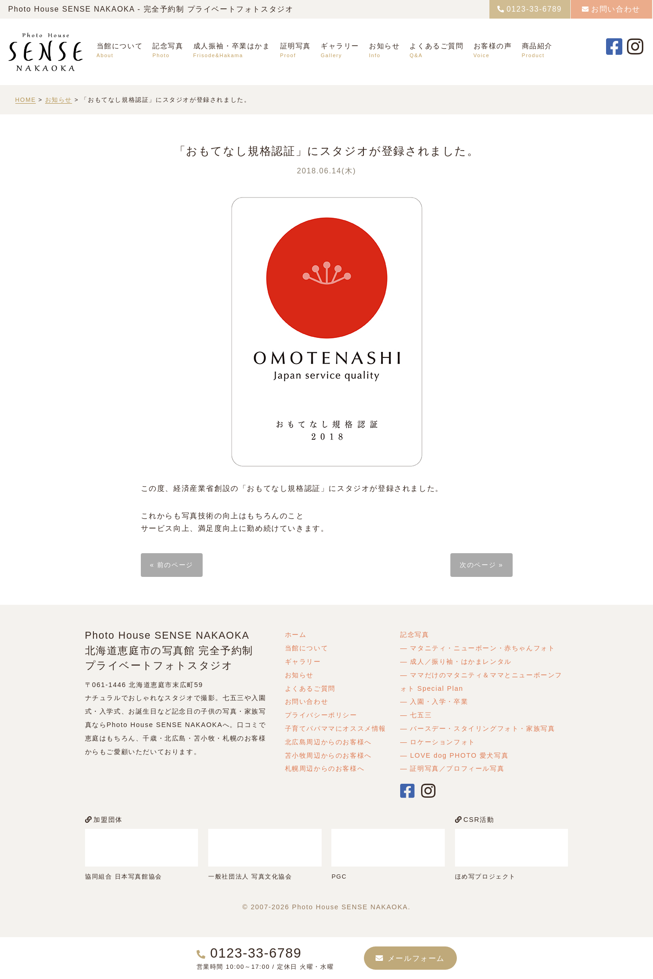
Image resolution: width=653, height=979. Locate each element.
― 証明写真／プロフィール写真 (452, 768)
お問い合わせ (615, 9)
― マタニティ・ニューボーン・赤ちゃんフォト (477, 648)
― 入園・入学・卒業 (434, 701)
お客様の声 (493, 46)
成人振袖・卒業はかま (231, 46)
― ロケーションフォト (437, 742)
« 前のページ (171, 565)
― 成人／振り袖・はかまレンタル (456, 661)
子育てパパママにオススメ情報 (335, 728)
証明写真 (295, 46)
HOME (25, 99)
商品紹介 (537, 46)
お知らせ (384, 46)
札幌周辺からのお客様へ (325, 768)
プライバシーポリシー (321, 715)
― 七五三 (416, 715)
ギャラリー (340, 46)
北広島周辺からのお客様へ (328, 742)
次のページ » (481, 565)
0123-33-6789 (534, 9)
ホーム (296, 634)
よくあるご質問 (436, 46)
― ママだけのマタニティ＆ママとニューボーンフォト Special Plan (481, 681)
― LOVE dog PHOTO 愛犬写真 (454, 755)
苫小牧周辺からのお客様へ (328, 755)
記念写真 (167, 46)
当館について (120, 46)
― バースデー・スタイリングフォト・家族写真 (477, 728)
